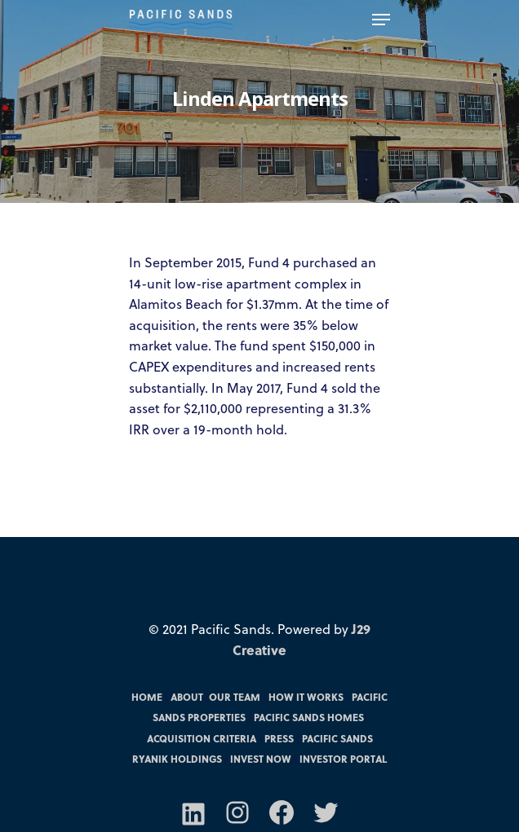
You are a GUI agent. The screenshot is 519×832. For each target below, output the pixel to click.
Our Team (234, 696)
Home (146, 696)
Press (279, 738)
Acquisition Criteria (201, 738)
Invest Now (260, 758)
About (187, 696)
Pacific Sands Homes (309, 717)
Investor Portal (343, 758)
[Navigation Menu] (381, 19)
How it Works (306, 696)
